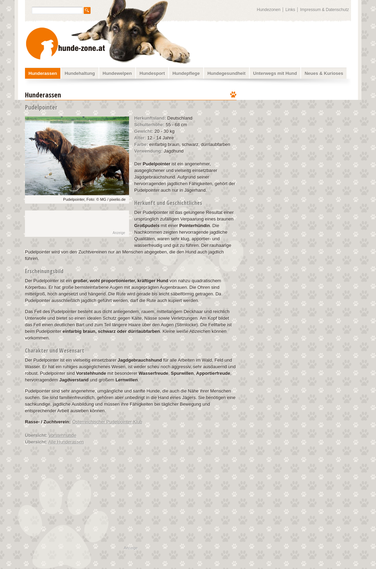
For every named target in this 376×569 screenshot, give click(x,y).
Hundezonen (269, 9)
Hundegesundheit (226, 73)
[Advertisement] (298, 133)
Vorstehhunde (62, 435)
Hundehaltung (80, 73)
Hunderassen (42, 73)
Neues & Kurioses (324, 73)
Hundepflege (186, 73)
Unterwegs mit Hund (275, 73)
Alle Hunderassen (66, 442)
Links (290, 9)
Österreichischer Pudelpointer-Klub (107, 421)
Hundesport (152, 73)
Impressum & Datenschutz (324, 9)
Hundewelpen (117, 73)
